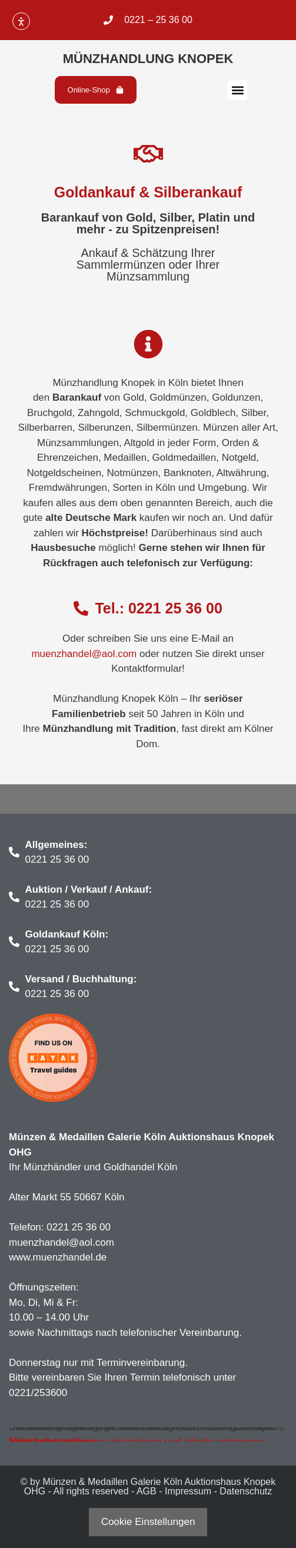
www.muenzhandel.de (58, 1257)
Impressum (188, 1491)
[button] (237, 90)
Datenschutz (245, 1491)
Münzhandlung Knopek (148, 58)
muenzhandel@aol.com (84, 653)
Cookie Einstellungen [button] (148, 1521)
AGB (147, 1491)
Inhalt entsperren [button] (46, 1441)
